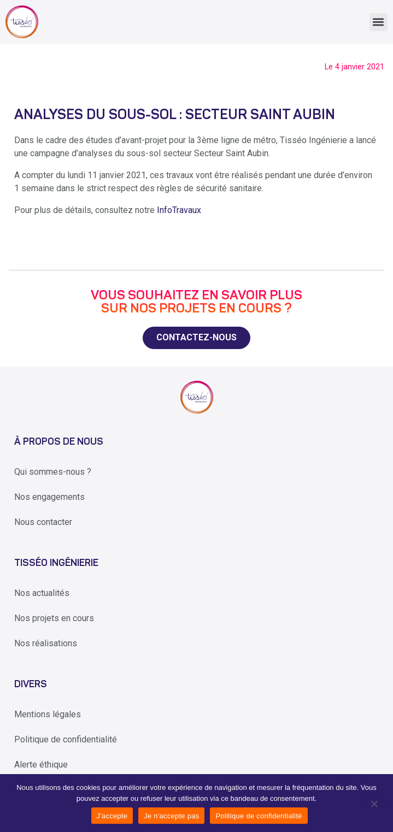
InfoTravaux (179, 210)
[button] (378, 22)
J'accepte (112, 816)
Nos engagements (49, 497)
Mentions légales (47, 714)
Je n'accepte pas (171, 816)
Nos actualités (41, 593)
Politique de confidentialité (65, 739)
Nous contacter (43, 522)
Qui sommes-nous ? (52, 472)
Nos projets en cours (54, 618)
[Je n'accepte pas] (373, 803)
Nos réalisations (45, 643)
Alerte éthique (41, 764)
